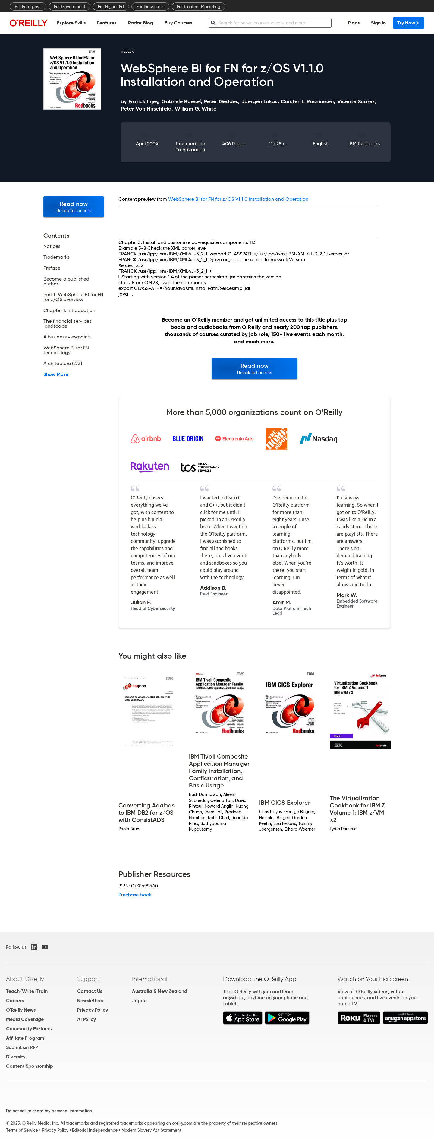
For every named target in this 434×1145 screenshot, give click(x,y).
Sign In (378, 23)
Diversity (15, 1057)
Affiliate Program (25, 1038)
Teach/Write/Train (27, 991)
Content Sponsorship (29, 1066)
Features (106, 23)
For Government (69, 6)
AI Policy (86, 1019)
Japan (139, 1000)
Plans (354, 23)
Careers (15, 1000)
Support (88, 979)
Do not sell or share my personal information (49, 1111)
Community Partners (29, 1028)
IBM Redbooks (364, 143)
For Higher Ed (111, 6)
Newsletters (90, 1000)
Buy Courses (178, 23)
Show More (55, 374)
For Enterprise (28, 6)
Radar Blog (140, 23)
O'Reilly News (21, 1010)
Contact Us (89, 991)
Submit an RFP (22, 1047)
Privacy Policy (92, 1010)
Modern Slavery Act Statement (151, 1130)
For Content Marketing (198, 6)
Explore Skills (71, 23)
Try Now (408, 23)
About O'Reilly (25, 979)
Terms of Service (22, 1130)
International (149, 979)
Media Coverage (25, 1019)
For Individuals (150, 6)
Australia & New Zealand (159, 991)
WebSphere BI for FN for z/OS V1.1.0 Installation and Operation (238, 199)
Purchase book (135, 895)
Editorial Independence (95, 1130)
